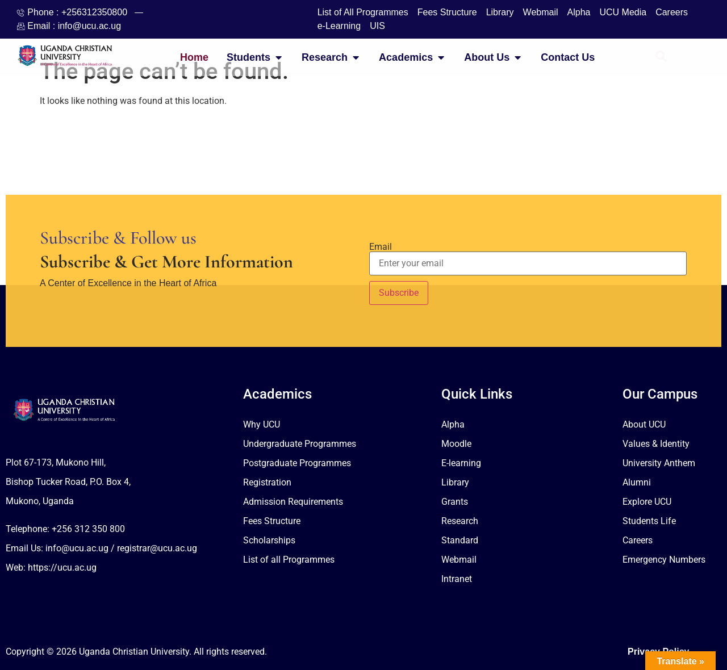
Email (380, 247)
